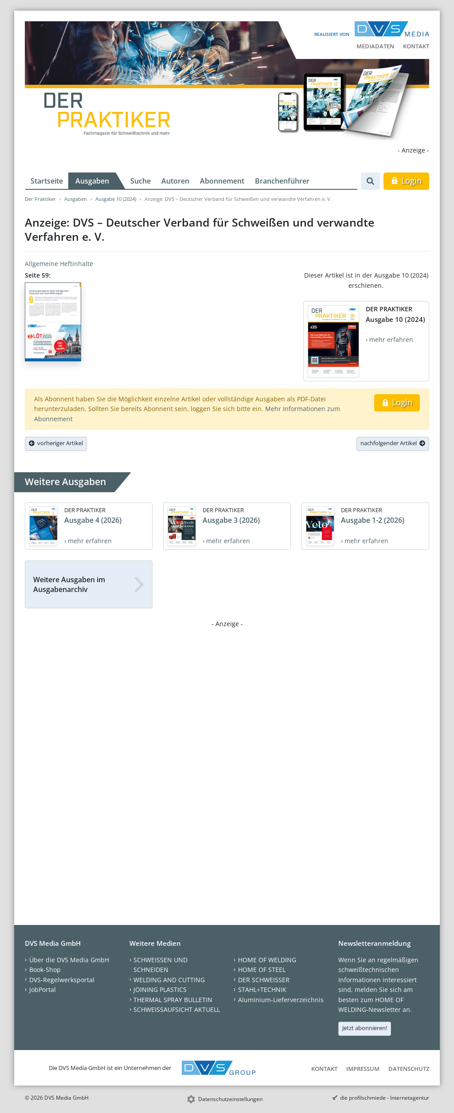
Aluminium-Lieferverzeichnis (281, 999)
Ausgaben (92, 181)
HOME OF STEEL (262, 969)
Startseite (47, 181)
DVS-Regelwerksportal (61, 980)
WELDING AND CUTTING (169, 980)
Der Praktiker (40, 199)
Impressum (363, 1069)
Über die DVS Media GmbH (69, 960)
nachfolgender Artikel (392, 443)
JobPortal (42, 989)
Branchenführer (282, 181)
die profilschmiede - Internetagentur (384, 1097)
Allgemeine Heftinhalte (59, 263)
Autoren (175, 181)
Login (406, 180)
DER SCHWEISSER (264, 980)
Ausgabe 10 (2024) (115, 199)
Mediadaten (375, 46)
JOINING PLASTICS (160, 989)
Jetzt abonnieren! (364, 1028)
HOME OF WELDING (267, 960)
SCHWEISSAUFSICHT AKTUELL (176, 1009)
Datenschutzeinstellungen (230, 1099)
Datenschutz (408, 1069)
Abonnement (222, 181)
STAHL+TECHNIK (262, 989)
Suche (140, 181)
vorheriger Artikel (56, 443)
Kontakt (416, 46)
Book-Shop (45, 969)
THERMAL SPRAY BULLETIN (172, 999)
